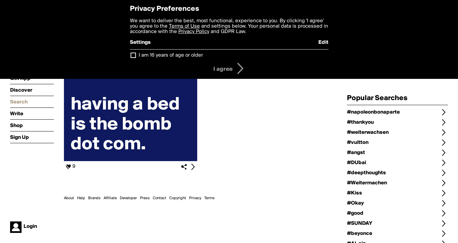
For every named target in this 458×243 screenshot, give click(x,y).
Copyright (177, 198)
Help (81, 198)
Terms (209, 198)
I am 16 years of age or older (171, 55)
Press (145, 198)
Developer (128, 198)
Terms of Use (184, 26)
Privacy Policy (193, 31)
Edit (323, 42)
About (69, 198)
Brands (94, 198)
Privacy (195, 198)
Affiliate (110, 198)
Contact (159, 198)
